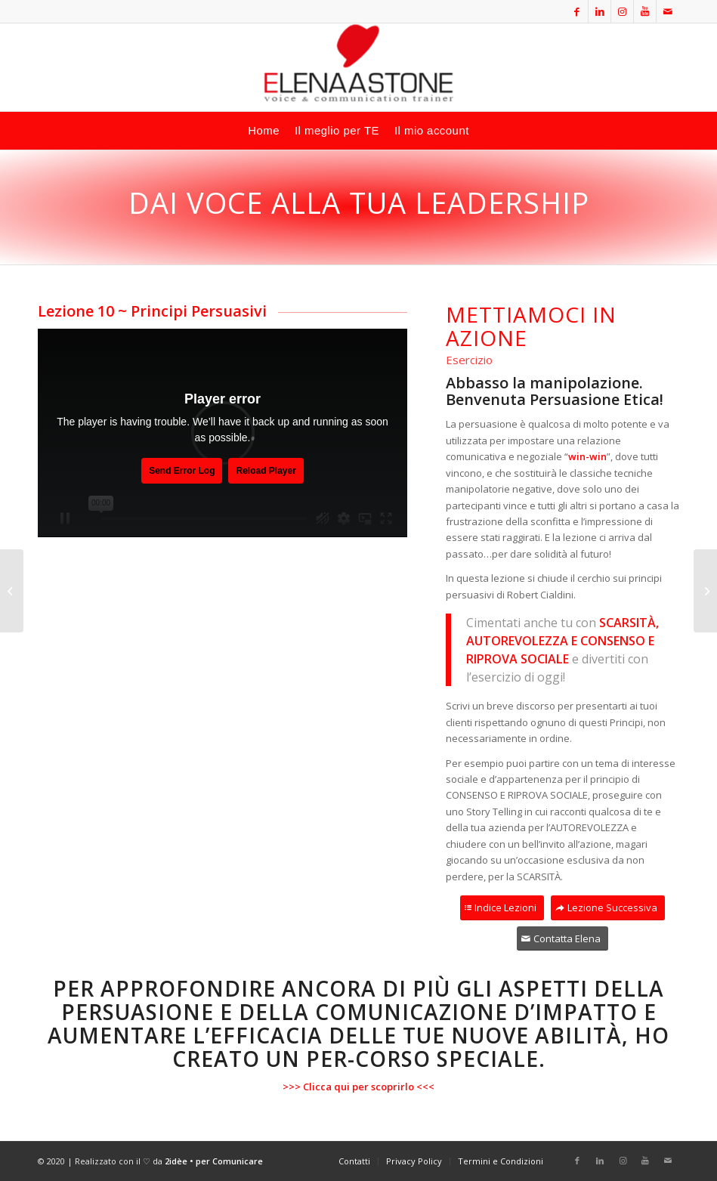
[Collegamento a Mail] (668, 11)
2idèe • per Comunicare (214, 1161)
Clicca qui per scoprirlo (358, 1086)
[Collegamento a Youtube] (645, 11)
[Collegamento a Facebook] (577, 11)
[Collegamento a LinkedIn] (599, 11)
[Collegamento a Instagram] (622, 11)
